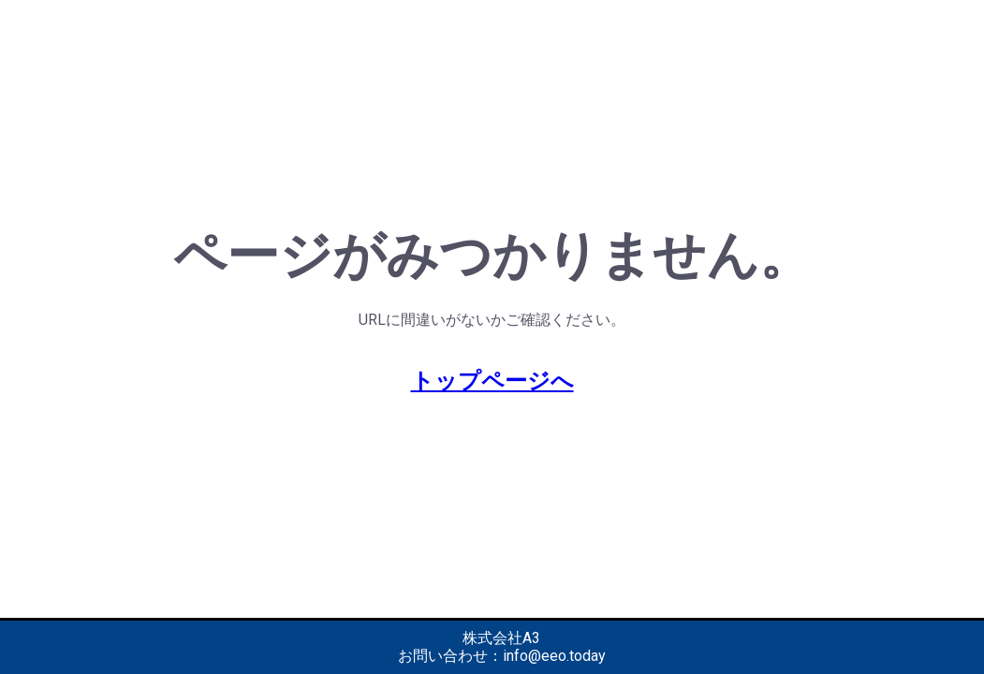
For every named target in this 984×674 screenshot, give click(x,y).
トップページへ (492, 381)
